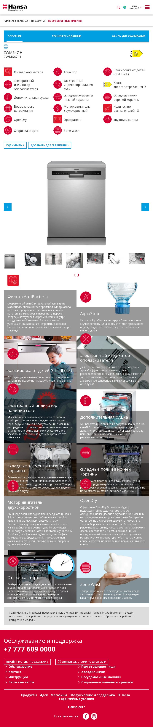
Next (145, 207)
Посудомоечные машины (65, 20)
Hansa (15, 7)
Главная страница (16, 20)
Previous (8, 207)
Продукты (38, 20)
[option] (13, 261)
